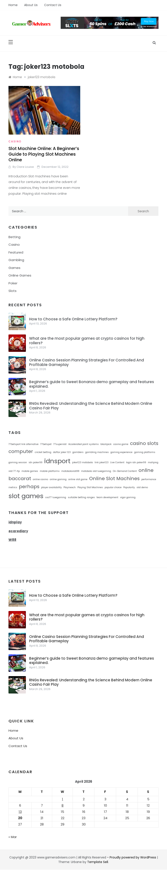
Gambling (16, 260)
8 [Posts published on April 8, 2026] (62, 805)
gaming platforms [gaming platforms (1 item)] (144, 452)
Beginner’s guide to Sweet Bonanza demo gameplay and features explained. (91, 384)
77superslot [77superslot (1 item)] (60, 444)
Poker (12, 283)
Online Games (19, 275)
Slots (12, 290)
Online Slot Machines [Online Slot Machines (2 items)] (114, 478)
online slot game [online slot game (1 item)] (77, 479)
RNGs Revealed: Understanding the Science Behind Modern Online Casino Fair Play (90, 405)
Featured (15, 252)
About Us (31, 5)
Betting (14, 237)
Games (14, 267)
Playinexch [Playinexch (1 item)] (69, 487)
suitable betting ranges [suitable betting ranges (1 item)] (81, 497)
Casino (15, 141)
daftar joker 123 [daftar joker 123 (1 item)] (62, 452)
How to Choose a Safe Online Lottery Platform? (73, 319)
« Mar (12, 837)
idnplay (15, 522)
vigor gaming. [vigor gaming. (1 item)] (128, 497)
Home (13, 5)
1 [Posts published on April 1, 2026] (62, 799)
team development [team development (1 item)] (107, 497)
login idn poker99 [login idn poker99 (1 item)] (136, 462)
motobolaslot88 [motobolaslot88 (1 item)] (70, 471)
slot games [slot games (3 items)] (25, 495)
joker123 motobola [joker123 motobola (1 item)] (82, 462)
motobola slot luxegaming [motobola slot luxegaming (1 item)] (96, 471)
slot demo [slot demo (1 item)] (142, 487)
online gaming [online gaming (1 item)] (58, 479)
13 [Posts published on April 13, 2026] (20, 811)
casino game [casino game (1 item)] (120, 444)
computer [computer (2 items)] (20, 451)
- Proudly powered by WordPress (132, 857)
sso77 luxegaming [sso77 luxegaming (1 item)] (55, 497)
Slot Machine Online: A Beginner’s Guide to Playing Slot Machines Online (43, 154)
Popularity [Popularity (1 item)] (129, 487)
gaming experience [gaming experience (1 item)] (121, 452)
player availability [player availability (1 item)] (51, 487)
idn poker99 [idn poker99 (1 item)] (35, 462)
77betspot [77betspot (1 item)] (46, 444)
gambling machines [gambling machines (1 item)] (97, 452)
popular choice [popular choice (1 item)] (113, 487)
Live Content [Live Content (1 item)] (117, 462)
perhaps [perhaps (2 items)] (29, 486)
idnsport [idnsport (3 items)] (57, 460)
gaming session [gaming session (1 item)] (17, 462)
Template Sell (97, 862)
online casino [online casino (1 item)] (40, 479)
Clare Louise (25, 167)
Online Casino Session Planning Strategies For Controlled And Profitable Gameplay (86, 362)
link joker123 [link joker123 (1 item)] (102, 462)
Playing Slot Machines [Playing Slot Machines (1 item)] (90, 487)
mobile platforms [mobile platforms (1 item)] (50, 471)
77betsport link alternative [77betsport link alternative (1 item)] (23, 444)
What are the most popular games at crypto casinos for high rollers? (86, 340)
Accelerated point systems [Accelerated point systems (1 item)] (83, 444)
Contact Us (52, 5)
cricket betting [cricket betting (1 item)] (43, 452)
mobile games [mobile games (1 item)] (30, 471)
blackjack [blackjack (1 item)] (106, 444)
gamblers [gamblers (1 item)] (78, 452)
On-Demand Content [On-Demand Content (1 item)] (125, 471)
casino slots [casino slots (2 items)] (144, 443)
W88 (12, 539)
